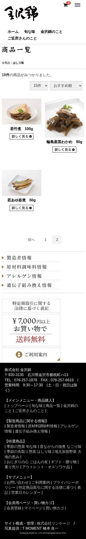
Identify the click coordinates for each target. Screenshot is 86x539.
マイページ (33, 508)
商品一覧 (53, 406)
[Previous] (31, 239)
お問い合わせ (18, 482)
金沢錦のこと (52, 32)
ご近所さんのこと (22, 38)
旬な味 (29, 32)
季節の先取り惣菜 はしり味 (29, 452)
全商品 (6, 62)
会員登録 (14, 508)
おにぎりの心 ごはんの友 (27, 462)
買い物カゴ (55, 508)
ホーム (13, 32)
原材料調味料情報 (42, 426)
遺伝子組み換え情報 (31, 431)
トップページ (18, 406)
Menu (78, 2)
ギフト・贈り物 (64, 462)
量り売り (12, 467)
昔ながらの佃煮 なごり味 (60, 446)
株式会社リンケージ (53, 523)
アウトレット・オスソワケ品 (46, 467)
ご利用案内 (41, 482)
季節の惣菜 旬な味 (22, 446)
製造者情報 (16, 426)
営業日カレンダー (26, 493)
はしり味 (18, 62)
